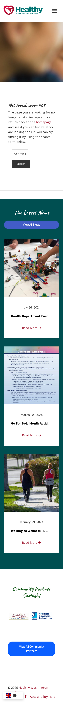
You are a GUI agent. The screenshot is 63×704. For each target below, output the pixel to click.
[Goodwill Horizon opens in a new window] (41, 616)
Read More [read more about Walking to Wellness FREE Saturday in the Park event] (31, 543)
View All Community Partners (31, 649)
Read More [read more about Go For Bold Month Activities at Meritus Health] (31, 435)
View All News (31, 224)
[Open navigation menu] (54, 11)
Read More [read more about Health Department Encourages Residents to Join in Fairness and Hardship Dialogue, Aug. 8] (31, 328)
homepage (43, 122)
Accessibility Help (42, 697)
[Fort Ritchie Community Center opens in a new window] (18, 616)
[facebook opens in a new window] (26, 697)
